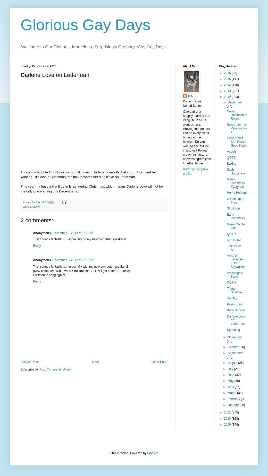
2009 (228, 424)
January (233, 405)
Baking (231, 163)
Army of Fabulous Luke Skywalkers (236, 261)
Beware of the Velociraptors (237, 128)
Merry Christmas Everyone (236, 183)
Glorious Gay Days (85, 24)
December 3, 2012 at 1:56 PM (72, 260)
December (235, 102)
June (231, 375)
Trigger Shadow (234, 290)
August (233, 363)
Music (36, 206)
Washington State (235, 274)
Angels (231, 151)
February (234, 399)
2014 (228, 85)
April (231, 387)
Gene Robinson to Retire (237, 115)
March (232, 393)
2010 (228, 418)
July (231, 369)
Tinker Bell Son (234, 247)
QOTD (231, 158)
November (235, 337)
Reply (37, 246)
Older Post (159, 362)
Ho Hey (232, 298)
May (231, 381)
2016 (228, 73)
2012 (228, 97)
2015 (228, 79)
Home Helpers (237, 193)
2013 (228, 91)
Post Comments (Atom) (55, 369)
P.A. (191, 96)
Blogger (152, 453)
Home (95, 362)
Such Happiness (236, 171)
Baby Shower (236, 310)
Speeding (233, 330)
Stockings (233, 208)
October (233, 347)
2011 (228, 412)
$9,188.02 (233, 240)
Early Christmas (236, 216)
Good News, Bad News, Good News (237, 141)
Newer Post (30, 362)
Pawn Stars (234, 304)
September (235, 353)
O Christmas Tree (235, 200)
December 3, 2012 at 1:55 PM (72, 233)
